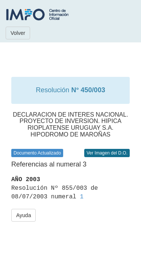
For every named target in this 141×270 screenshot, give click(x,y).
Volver (18, 33)
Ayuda (23, 215)
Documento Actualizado (37, 153)
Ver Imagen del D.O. (106, 153)
